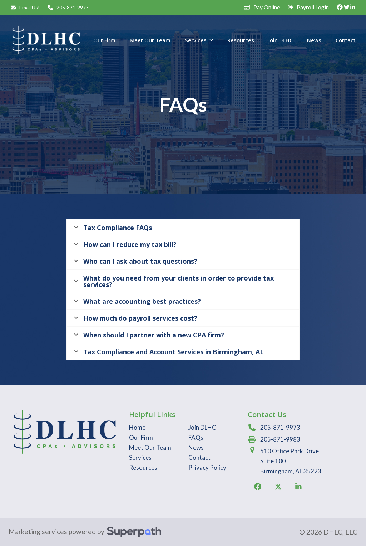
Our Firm (141, 437)
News (196, 447)
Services (140, 457)
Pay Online (266, 7)
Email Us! (29, 7)
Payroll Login (313, 7)
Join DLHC (202, 427)
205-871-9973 (72, 7)
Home (137, 427)
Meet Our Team (150, 447)
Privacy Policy (207, 467)
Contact (199, 457)
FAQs (195, 437)
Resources (143, 467)
